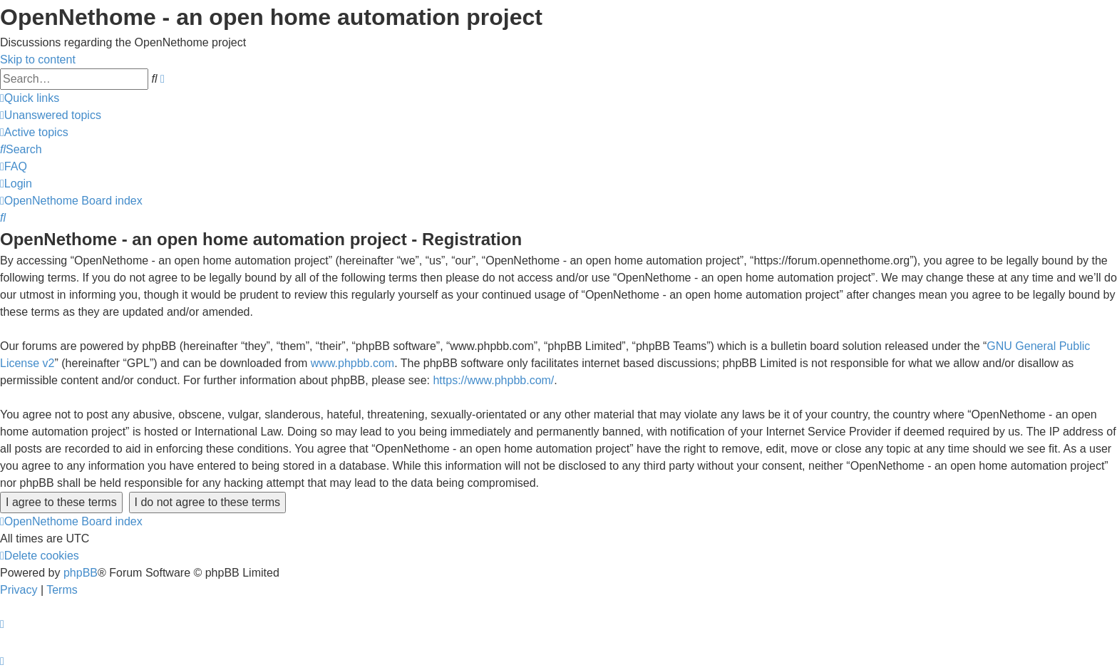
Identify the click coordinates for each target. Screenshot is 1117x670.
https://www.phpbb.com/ (493, 380)
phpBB (80, 573)
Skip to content (38, 59)
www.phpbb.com (352, 363)
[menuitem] (50, 115)
